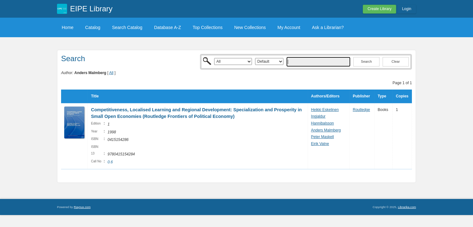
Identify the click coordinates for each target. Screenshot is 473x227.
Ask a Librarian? (328, 27)
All (111, 73)
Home (67, 27)
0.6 (110, 162)
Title (95, 96)
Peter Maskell (322, 137)
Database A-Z (167, 27)
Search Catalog (127, 27)
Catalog (92, 27)
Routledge (361, 110)
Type (382, 96)
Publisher (361, 96)
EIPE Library (91, 8)
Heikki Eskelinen (325, 110)
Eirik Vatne (320, 144)
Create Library (379, 9)
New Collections (250, 27)
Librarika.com (407, 207)
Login (406, 9)
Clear (395, 61)
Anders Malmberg (326, 130)
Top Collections (208, 27)
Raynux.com (82, 207)
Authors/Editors (325, 96)
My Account (288, 27)
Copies (402, 96)
